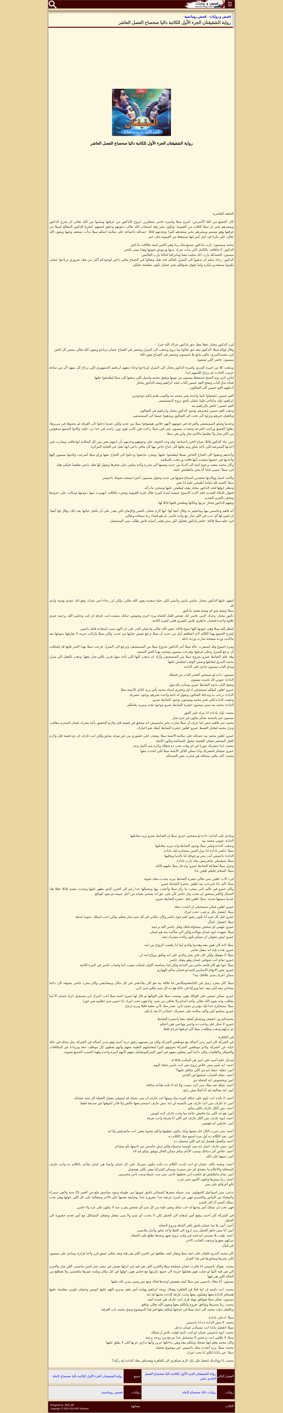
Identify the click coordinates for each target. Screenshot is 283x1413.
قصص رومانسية (112, 1392)
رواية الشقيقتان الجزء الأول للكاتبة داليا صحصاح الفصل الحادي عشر (180, 1376)
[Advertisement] (141, 58)
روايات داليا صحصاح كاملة (199, 1392)
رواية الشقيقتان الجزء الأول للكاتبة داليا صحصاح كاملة (88, 1376)
